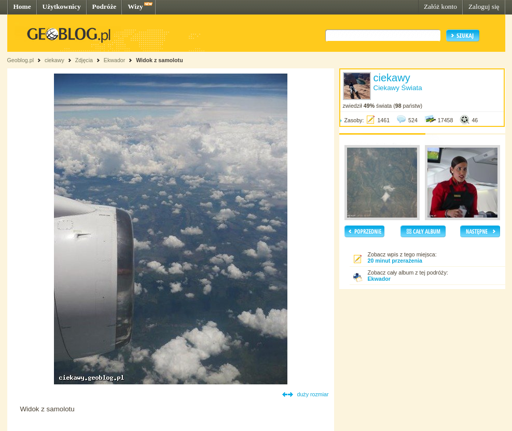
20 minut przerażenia (395, 260)
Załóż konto (440, 6)
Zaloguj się (484, 6)
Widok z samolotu (159, 60)
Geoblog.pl (20, 60)
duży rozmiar (313, 394)
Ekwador (114, 60)
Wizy (135, 6)
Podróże (104, 6)
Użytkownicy (62, 6)
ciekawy (54, 60)
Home (22, 6)
